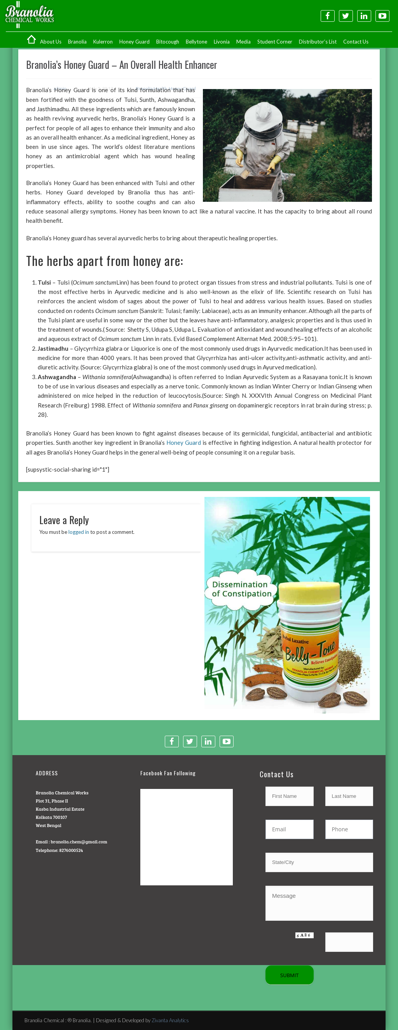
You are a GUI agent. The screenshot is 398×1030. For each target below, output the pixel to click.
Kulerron (103, 41)
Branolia (77, 41)
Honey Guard (134, 41)
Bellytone (196, 41)
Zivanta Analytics (170, 1020)
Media (243, 41)
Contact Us (355, 41)
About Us (50, 41)
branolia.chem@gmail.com (79, 841)
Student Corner (274, 41)
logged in (78, 532)
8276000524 (71, 850)
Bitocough (167, 41)
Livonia (222, 41)
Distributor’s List (318, 41)
